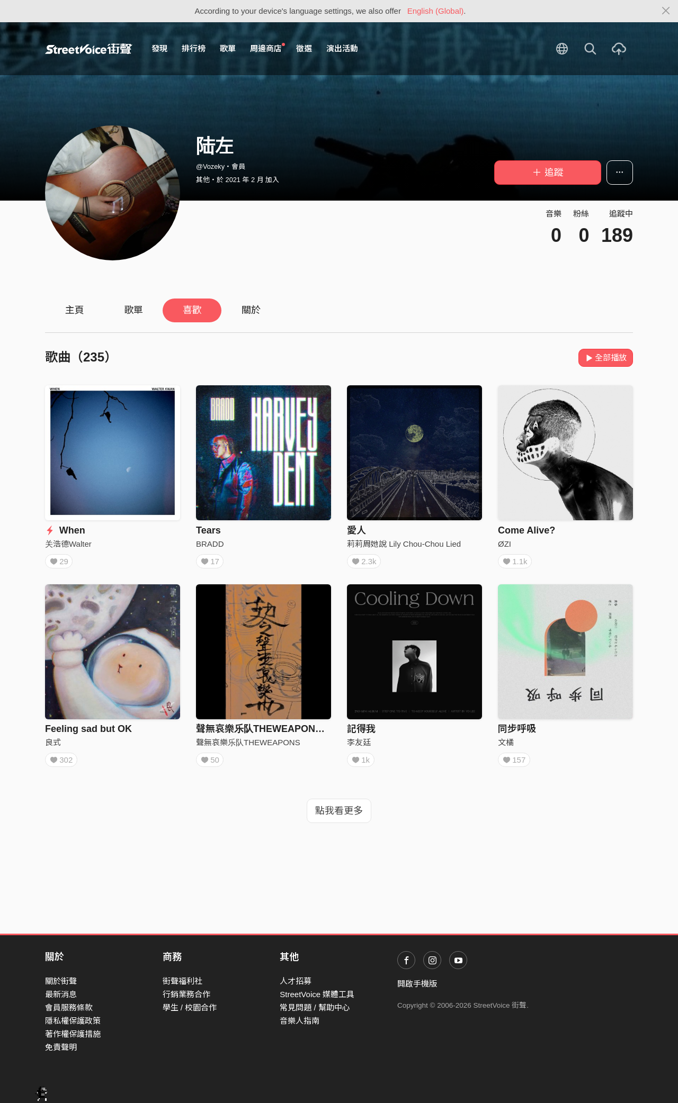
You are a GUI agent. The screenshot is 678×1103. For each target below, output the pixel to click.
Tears (208, 530)
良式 (53, 746)
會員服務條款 (69, 1007)
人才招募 (295, 981)
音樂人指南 (299, 1020)
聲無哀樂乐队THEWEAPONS (248, 746)
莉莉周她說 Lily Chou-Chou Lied (404, 543)
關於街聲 (61, 981)
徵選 (304, 48)
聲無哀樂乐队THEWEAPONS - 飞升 (272, 732)
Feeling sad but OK (88, 732)
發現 (159, 48)
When (65, 530)
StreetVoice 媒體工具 (317, 994)
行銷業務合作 (186, 994)
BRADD (210, 543)
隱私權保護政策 (73, 1020)
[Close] (666, 11)
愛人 (356, 530)
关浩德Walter (68, 543)
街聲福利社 (182, 981)
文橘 (506, 746)
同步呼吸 (517, 732)
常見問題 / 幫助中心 (315, 1007)
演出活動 (342, 48)
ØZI (504, 543)
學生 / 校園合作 (190, 1007)
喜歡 (192, 310)
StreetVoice (88, 48)
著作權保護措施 (73, 1033)
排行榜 (194, 48)
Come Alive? (526, 530)
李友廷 (359, 746)
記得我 (361, 732)
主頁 (74, 310)
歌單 (228, 48)
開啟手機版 (417, 983)
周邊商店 (267, 48)
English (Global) (435, 10)
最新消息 (61, 994)
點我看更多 (339, 818)
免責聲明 (61, 1047)
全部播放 (606, 357)
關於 (251, 310)
